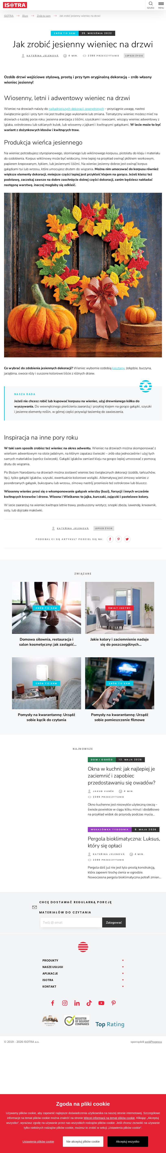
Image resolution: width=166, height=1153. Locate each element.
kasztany (118, 473)
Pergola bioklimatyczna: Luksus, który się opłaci (125, 947)
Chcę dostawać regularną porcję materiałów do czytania (75, 1012)
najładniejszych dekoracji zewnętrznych (76, 214)
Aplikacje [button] (50, 1079)
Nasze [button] (52, 1072)
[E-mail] (71, 1028)
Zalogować (115, 1028)
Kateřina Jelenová (43, 55)
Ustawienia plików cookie (38, 1141)
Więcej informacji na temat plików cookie (109, 1118)
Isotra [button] (47, 1085)
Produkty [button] (50, 1066)
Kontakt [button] (49, 1092)
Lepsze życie (134, 55)
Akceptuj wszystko (127, 1141)
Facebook (110, 644)
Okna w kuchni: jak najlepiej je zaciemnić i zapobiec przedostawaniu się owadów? (123, 880)
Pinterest (118, 644)
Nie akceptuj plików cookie (83, 1141)
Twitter (127, 644)
